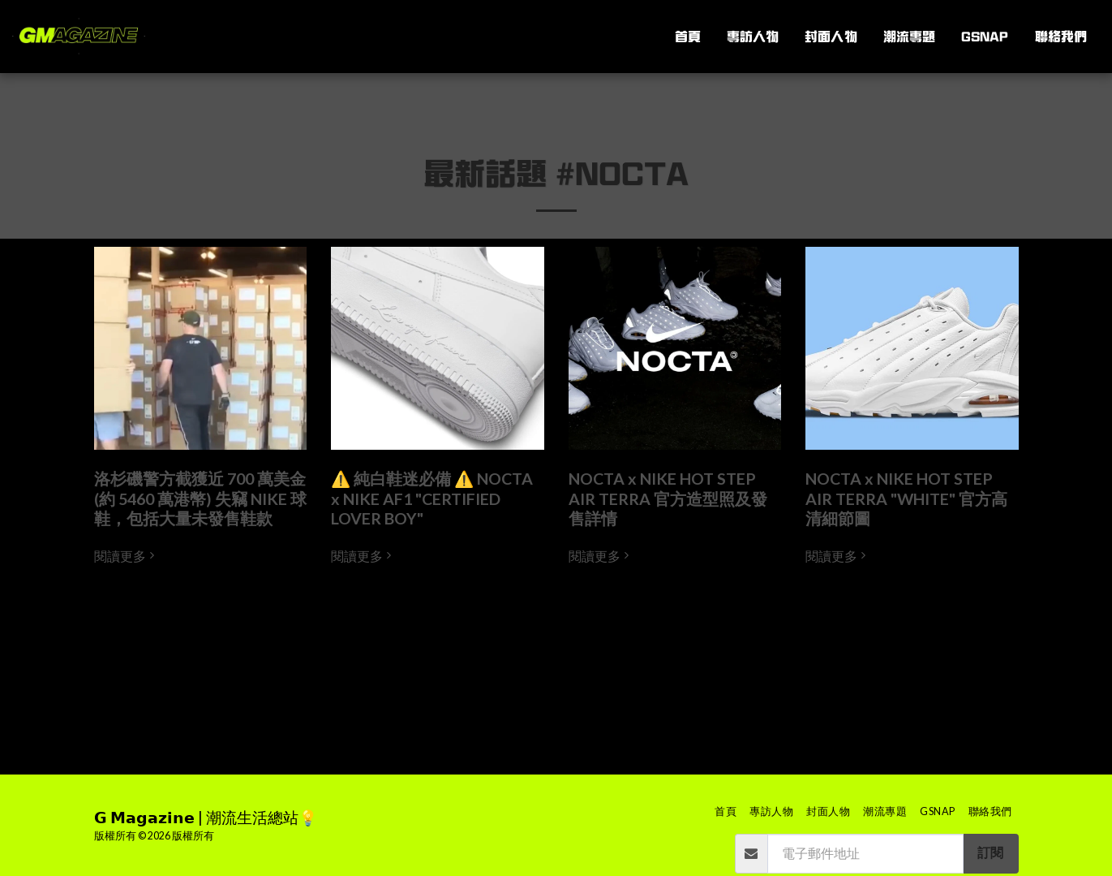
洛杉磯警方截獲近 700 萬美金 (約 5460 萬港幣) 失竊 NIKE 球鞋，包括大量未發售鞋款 (200, 498)
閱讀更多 (126, 556)
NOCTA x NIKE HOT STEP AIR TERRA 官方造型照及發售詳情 (668, 498)
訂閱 (990, 852)
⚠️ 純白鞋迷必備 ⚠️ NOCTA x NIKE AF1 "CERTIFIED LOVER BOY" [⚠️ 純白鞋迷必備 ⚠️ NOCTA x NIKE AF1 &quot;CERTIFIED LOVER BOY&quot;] (432, 498)
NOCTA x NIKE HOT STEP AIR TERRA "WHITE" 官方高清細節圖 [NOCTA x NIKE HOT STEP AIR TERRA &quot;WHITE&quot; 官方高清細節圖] (906, 498)
